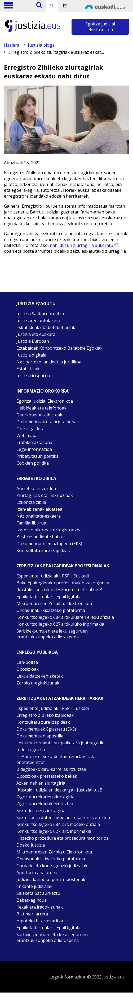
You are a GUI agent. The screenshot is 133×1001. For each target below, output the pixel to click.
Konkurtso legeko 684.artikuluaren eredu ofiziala (65, 617)
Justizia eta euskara (35, 334)
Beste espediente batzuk (41, 537)
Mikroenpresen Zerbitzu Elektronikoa (54, 603)
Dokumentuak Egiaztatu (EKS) (46, 729)
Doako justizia (30, 845)
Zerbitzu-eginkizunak (37, 683)
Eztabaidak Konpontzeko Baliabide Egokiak (59, 348)
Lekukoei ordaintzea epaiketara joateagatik (59, 743)
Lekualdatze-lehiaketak (39, 676)
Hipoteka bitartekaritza (39, 921)
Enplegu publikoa (37, 652)
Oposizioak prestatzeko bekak (46, 776)
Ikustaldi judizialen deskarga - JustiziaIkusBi (59, 590)
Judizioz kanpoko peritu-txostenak (50, 879)
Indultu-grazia (30, 750)
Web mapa (27, 435)
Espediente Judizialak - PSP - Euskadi (52, 576)
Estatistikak (27, 369)
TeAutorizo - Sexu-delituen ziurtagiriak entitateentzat (55, 759)
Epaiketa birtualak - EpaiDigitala (48, 596)
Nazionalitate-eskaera (38, 516)
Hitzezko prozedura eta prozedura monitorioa (62, 838)
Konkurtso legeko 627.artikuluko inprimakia (60, 624)
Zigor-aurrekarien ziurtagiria (45, 797)
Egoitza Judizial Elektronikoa (44, 401)
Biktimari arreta (32, 914)
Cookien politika (32, 463)
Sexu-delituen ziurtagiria (40, 810)
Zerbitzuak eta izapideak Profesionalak (62, 566)
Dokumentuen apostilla (39, 736)
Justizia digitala (31, 355)
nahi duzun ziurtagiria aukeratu (84, 245)
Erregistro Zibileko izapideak (45, 715)
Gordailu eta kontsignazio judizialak (51, 866)
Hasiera (11, 45)
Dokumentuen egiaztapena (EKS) (49, 543)
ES (65, 6)
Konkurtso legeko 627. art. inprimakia (53, 831)
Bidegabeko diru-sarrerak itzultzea (51, 769)
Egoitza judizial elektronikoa (100, 27)
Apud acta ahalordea (36, 872)
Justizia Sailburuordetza (40, 314)
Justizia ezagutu (36, 303)
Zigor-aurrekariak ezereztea (44, 804)
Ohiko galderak (31, 428)
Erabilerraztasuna (34, 442)
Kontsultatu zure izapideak (43, 550)
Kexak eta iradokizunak (39, 907)
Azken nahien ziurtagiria (40, 783)
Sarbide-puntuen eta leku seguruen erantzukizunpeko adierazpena (52, 634)
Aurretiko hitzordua (36, 488)
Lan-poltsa (27, 662)
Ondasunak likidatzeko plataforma (50, 610)
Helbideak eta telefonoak (41, 408)
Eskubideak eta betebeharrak (45, 327)
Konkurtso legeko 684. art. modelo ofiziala (58, 824)
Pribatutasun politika (37, 456)
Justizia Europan (32, 341)
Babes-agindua (31, 900)
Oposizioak (27, 669)
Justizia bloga (41, 45)
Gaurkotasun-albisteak (39, 415)
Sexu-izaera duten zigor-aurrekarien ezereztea (63, 817)
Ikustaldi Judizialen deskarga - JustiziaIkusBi (60, 790)
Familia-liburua (31, 523)
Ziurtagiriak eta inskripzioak (44, 495)
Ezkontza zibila (31, 502)
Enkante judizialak (34, 886)
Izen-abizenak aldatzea (39, 509)
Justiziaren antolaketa (38, 320)
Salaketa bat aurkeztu (38, 893)
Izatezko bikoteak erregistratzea (49, 530)
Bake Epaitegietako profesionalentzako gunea (62, 583)
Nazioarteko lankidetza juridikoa (48, 362)
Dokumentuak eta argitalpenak (47, 422)
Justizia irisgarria (33, 376)
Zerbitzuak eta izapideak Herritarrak (59, 698)
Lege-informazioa (34, 449)
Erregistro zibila (36, 478)
